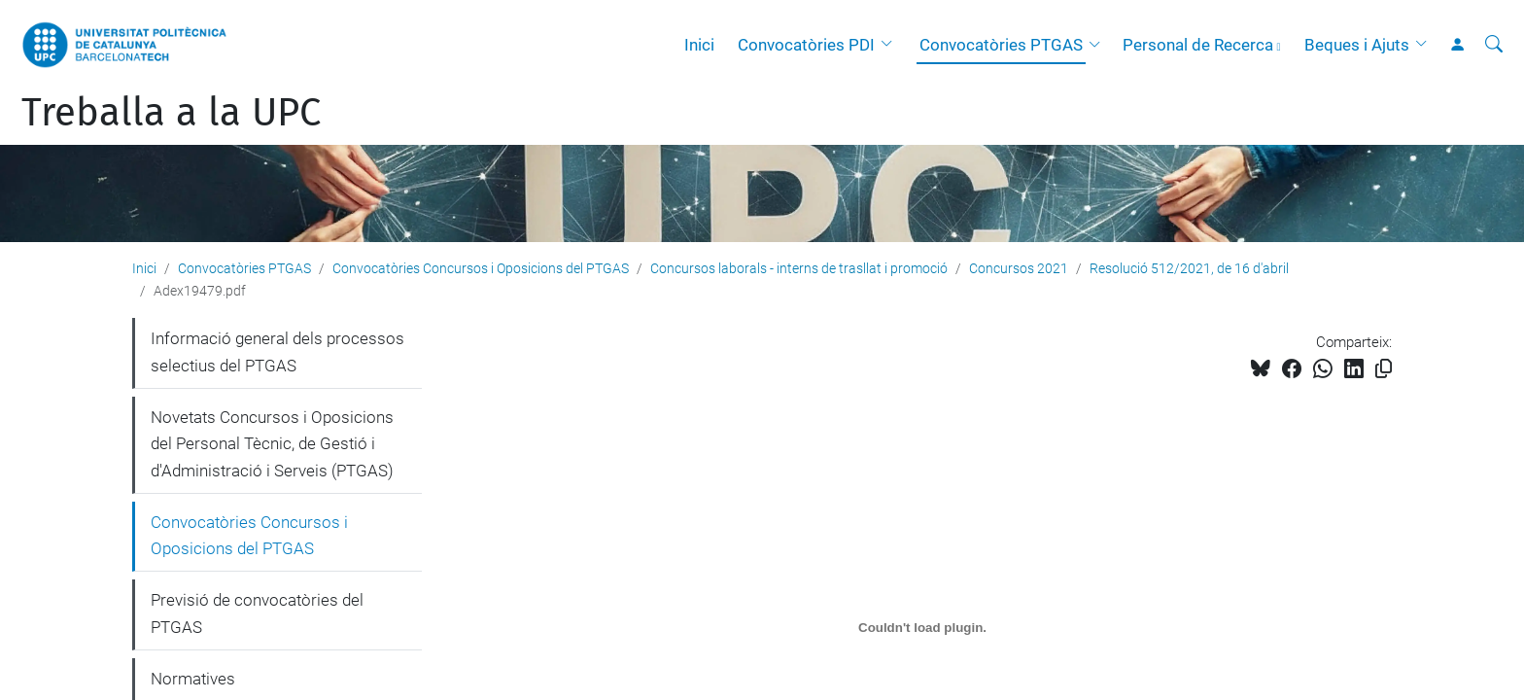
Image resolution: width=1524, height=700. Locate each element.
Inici (699, 44)
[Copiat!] (1383, 369)
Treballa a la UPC (171, 112)
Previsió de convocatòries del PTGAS (257, 613)
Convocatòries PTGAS (1001, 44)
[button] (891, 44)
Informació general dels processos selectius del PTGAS (277, 352)
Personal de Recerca (1198, 44)
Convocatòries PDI (806, 44)
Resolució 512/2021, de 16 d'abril (1189, 268)
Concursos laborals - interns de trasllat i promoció (799, 268)
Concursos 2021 (1018, 268)
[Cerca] (1494, 44)
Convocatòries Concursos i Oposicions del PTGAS (480, 268)
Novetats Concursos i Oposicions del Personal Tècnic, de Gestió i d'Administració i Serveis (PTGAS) (272, 443)
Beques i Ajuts (1356, 44)
